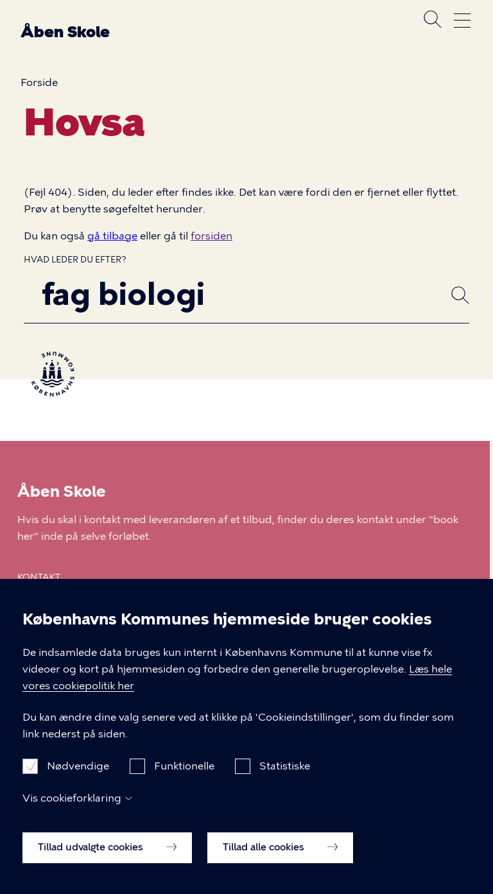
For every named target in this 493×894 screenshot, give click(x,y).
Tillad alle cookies (280, 862)
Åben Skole (65, 31)
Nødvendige (78, 781)
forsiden (211, 236)
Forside (39, 82)
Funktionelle (184, 781)
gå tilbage (112, 236)
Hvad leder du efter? (75, 259)
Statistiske (284, 781)
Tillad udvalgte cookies (107, 862)
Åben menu (462, 20)
